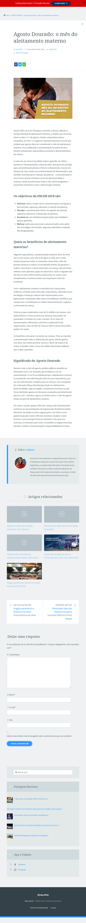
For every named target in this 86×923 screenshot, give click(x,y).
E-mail (12, 707)
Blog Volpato (29, 901)
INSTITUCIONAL (22, 53)
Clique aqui (60, 3)
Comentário (14, 654)
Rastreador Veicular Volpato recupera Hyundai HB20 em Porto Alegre (59, 611)
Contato (53, 908)
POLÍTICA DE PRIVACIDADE (39, 908)
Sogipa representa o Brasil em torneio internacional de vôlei (26, 610)
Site (10, 719)
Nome (12, 694)
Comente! (53, 49)
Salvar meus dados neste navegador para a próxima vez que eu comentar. (39, 735)
